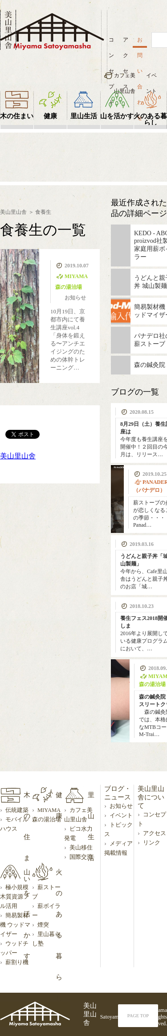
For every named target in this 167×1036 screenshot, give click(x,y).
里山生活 (83, 116)
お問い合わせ (140, 42)
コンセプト (111, 42)
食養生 (43, 212)
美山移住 (81, 848)
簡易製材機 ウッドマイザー (15, 924)
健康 (50, 116)
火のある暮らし (150, 119)
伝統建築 (17, 810)
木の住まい (16, 116)
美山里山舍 (18, 456)
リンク (151, 843)
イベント (151, 77)
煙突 (43, 925)
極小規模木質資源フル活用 (14, 896)
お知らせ (121, 806)
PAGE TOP (138, 1015)
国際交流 (81, 857)
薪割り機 (17, 962)
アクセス (125, 42)
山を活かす (117, 116)
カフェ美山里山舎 (124, 77)
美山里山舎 (13, 212)
